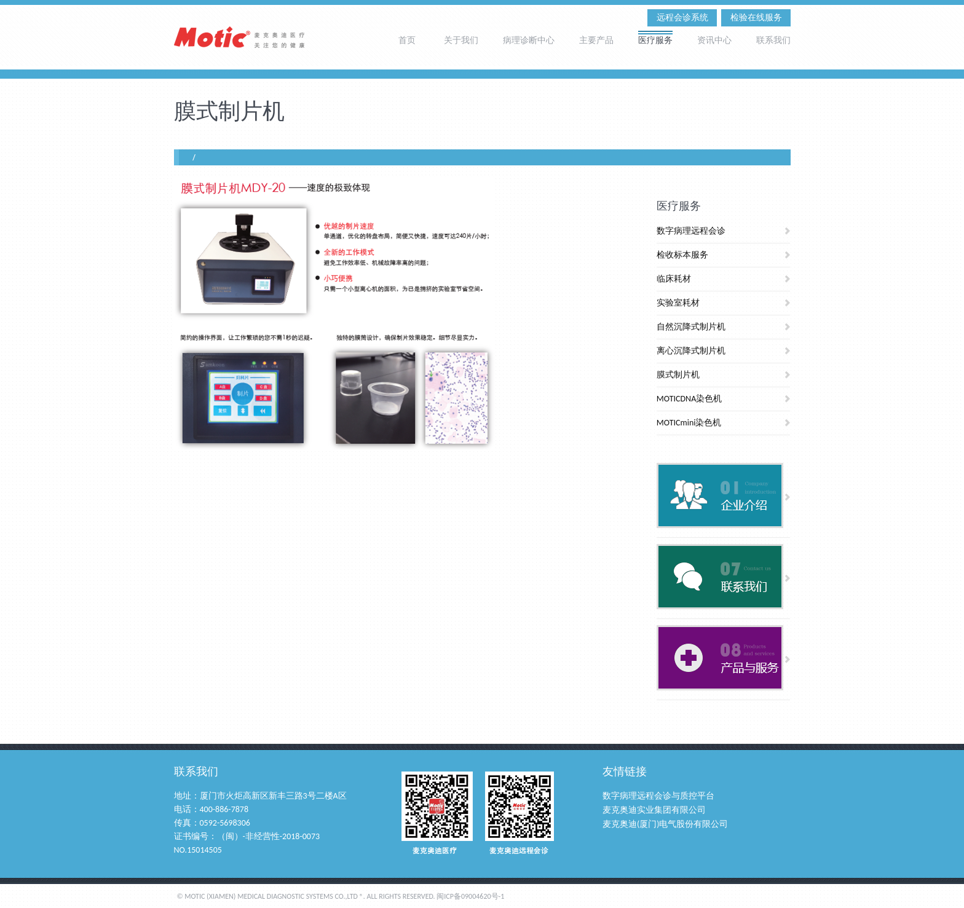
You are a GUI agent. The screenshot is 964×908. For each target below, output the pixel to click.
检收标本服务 (682, 255)
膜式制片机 (678, 374)
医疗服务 (655, 39)
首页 (407, 39)
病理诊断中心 (529, 39)
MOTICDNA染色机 (689, 398)
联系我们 (773, 39)
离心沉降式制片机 (691, 350)
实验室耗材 (678, 303)
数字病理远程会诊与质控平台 (658, 796)
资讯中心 (714, 39)
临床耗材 (674, 279)
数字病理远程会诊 (691, 231)
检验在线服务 (756, 17)
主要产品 (596, 39)
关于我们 (461, 39)
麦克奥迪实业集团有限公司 (654, 810)
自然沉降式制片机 (691, 327)
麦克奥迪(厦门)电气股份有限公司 (665, 824)
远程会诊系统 (682, 17)
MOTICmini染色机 (689, 422)
